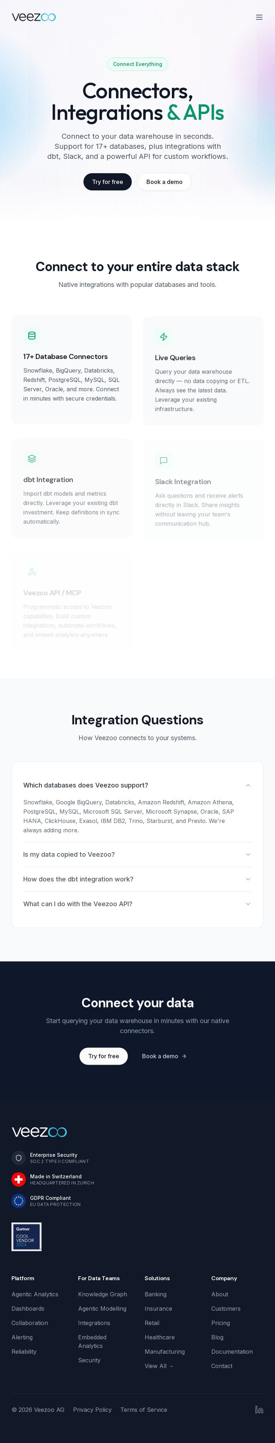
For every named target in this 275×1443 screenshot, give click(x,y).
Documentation (232, 1351)
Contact (221, 1365)
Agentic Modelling (102, 1308)
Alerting (22, 1337)
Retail (152, 1322)
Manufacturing (165, 1351)
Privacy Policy (92, 1409)
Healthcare (160, 1337)
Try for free (107, 181)
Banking (156, 1294)
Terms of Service (143, 1409)
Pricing (220, 1322)
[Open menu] (259, 17)
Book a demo (164, 181)
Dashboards (27, 1308)
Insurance (158, 1308)
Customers (226, 1308)
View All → (159, 1365)
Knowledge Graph (102, 1294)
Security (89, 1360)
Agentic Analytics (34, 1294)
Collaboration (29, 1322)
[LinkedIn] (259, 1409)
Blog (217, 1337)
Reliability (24, 1351)
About (219, 1294)
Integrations (94, 1322)
